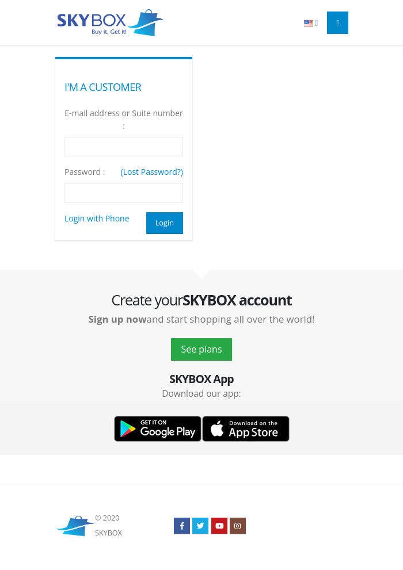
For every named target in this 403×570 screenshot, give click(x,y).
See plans (201, 349)
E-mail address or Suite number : (123, 119)
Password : (84, 171)
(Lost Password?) (152, 171)
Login (164, 222)
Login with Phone (97, 218)
